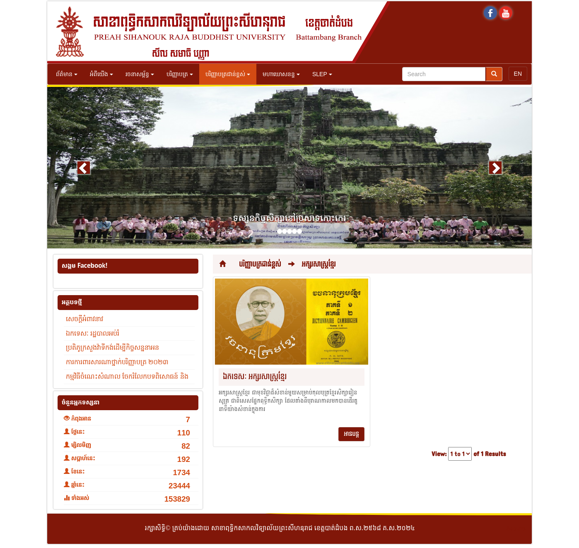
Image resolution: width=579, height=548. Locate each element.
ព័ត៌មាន (66, 74)
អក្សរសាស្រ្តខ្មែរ (319, 264)
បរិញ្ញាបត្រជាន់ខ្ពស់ (227, 74)
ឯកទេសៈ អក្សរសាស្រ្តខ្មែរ (255, 377)
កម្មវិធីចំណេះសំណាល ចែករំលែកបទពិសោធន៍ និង (127, 376)
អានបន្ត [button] (351, 434)
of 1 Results (489, 454)
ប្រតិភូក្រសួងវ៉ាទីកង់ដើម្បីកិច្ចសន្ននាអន (112, 347)
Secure (516, 529)
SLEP (322, 74)
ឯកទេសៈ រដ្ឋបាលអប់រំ (92, 333)
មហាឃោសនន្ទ (281, 74)
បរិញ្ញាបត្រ (179, 74)
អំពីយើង (101, 74)
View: (439, 454)
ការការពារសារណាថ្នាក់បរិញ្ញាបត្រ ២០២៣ (117, 361)
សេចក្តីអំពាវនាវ (84, 318)
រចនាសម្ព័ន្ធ (139, 74)
